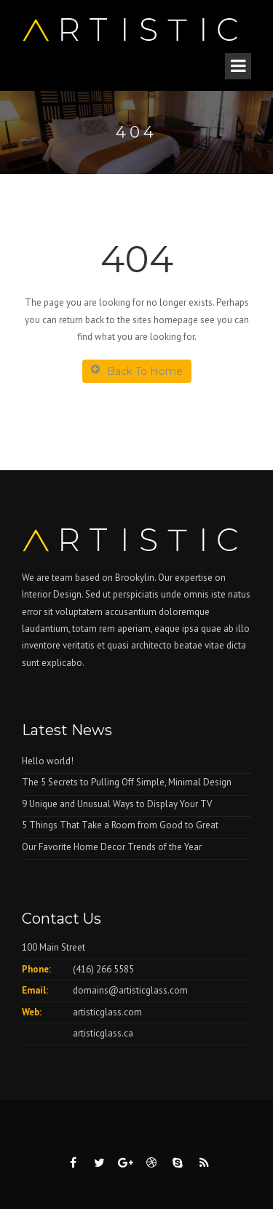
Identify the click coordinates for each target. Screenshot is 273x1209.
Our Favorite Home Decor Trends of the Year (112, 847)
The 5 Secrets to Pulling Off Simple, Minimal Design (127, 782)
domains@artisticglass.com (130, 990)
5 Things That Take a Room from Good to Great (120, 825)
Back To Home (137, 371)
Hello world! (48, 761)
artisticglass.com (107, 1012)
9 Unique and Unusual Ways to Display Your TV (117, 804)
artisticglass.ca (103, 1033)
